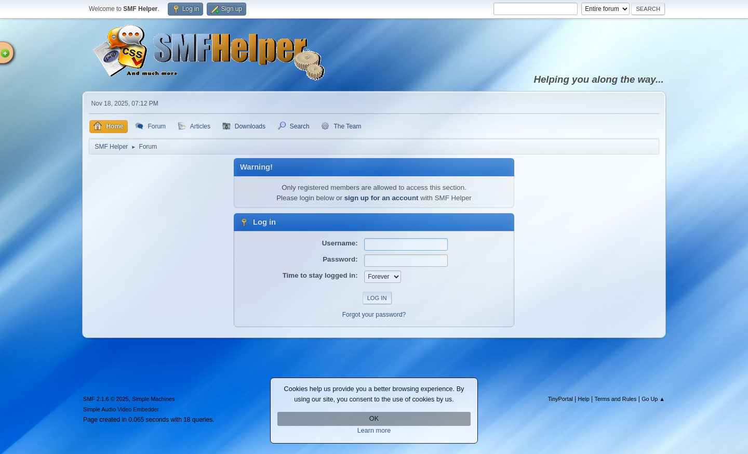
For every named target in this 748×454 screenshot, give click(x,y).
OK (374, 418)
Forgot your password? (374, 314)
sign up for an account (381, 198)
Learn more (374, 430)
